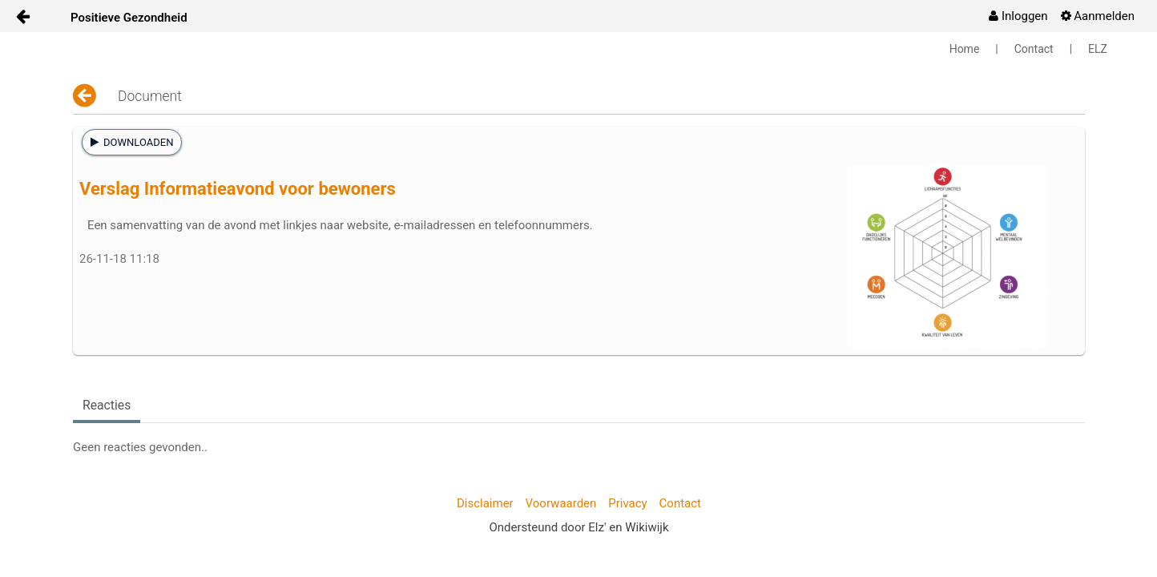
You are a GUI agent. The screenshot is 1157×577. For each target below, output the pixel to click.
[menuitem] (1018, 16)
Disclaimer (485, 503)
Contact (1034, 48)
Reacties (107, 405)
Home (964, 48)
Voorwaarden (561, 503)
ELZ (1097, 48)
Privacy (627, 503)
